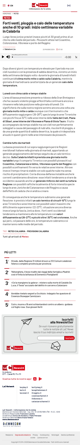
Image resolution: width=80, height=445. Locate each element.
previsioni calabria (38, 231)
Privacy (35, 435)
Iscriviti (69, 338)
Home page (7, 13)
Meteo (16, 13)
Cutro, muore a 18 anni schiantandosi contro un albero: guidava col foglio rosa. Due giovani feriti (42, 305)
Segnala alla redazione (23, 435)
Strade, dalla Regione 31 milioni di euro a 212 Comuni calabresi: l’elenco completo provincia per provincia (41, 262)
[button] (74, 15)
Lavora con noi (42, 438)
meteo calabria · (17, 231)
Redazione (9, 435)
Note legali (55, 435)
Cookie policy (44, 435)
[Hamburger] (4, 5)
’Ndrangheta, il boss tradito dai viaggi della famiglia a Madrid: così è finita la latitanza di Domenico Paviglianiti (40, 273)
